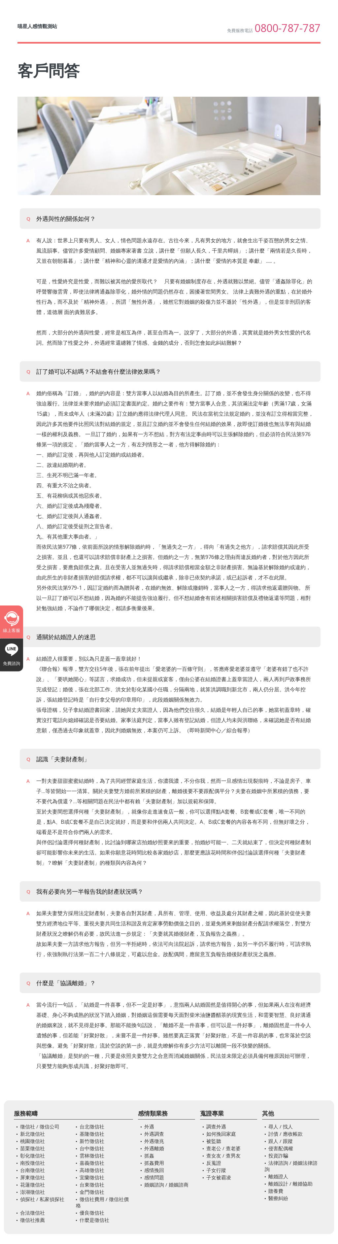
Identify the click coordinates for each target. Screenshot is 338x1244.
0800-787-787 (287, 28)
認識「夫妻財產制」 (58, 759)
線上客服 (11, 630)
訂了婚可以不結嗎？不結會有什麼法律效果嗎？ (93, 371)
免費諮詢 (11, 663)
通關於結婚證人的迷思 (61, 637)
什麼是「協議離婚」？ (61, 983)
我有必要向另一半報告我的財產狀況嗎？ (84, 891)
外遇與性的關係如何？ (61, 218)
